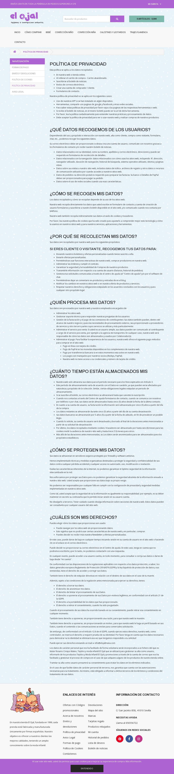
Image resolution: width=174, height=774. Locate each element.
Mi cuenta (93, 732)
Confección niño (64, 32)
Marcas (92, 715)
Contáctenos (69, 753)
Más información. (134, 761)
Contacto (19, 42)
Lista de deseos (96, 742)
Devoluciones (95, 705)
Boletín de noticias (98, 748)
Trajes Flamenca (139, 32)
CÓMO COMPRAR (33, 32)
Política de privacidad (35, 51)
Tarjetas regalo (96, 721)
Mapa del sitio (95, 710)
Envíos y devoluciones (23, 73)
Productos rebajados (99, 726)
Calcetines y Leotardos (113, 32)
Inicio (17, 32)
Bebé (48, 32)
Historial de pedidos (98, 737)
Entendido (87, 768)
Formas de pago (20, 67)
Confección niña (87, 32)
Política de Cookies (22, 79)
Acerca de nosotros (73, 715)
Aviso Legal (18, 91)
